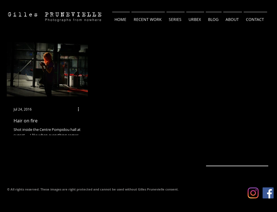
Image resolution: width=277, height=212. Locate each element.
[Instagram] (253, 192)
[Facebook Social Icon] (268, 192)
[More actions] (80, 109)
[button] (175, 17)
